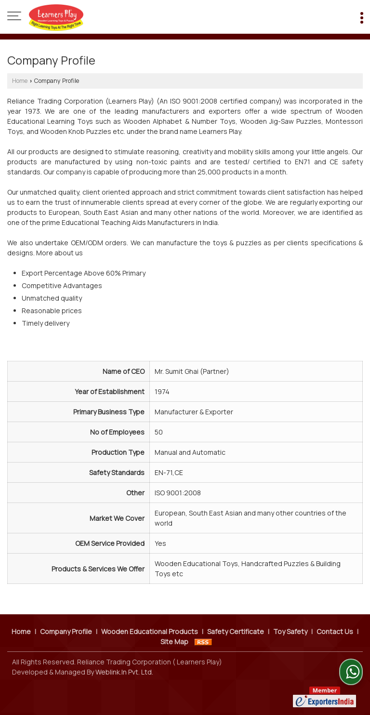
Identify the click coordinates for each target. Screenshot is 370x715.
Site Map (174, 641)
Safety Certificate (235, 631)
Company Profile (66, 631)
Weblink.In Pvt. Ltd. (124, 671)
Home (19, 81)
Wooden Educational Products (149, 631)
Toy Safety (290, 631)
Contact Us (335, 631)
